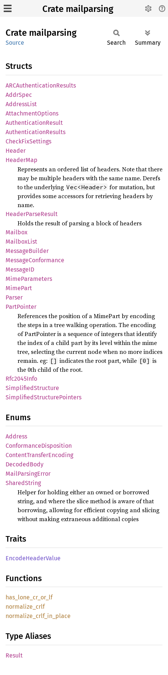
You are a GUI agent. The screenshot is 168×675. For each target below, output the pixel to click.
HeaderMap (22, 160)
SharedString (23, 483)
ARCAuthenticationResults (41, 85)
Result (14, 655)
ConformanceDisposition (39, 445)
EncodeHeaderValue (33, 558)
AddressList (21, 104)
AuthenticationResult (34, 122)
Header (16, 150)
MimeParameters (29, 278)
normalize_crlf (25, 606)
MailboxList (21, 241)
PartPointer (21, 306)
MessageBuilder (27, 250)
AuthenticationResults (35, 132)
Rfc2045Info (21, 378)
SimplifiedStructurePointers (43, 397)
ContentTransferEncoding (39, 455)
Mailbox (17, 232)
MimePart (19, 288)
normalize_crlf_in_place (38, 615)
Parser (14, 297)
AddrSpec (19, 94)
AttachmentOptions (32, 113)
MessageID (20, 269)
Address (16, 436)
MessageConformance (35, 260)
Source (15, 42)
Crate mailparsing (77, 9)
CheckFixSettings (28, 141)
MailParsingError (28, 473)
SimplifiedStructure (32, 388)
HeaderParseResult (32, 214)
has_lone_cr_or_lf (29, 597)
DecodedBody (24, 464)
